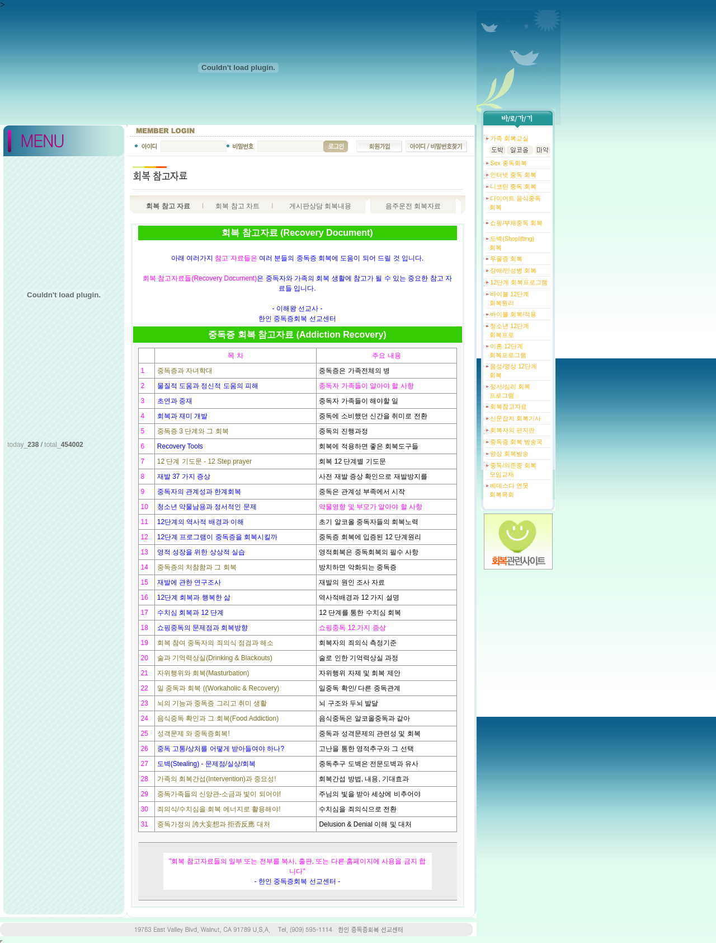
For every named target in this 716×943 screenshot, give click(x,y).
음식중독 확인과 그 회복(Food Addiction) (218, 718)
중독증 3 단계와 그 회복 (193, 431)
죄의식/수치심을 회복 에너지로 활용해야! (219, 809)
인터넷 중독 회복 (512, 174)
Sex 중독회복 (507, 163)
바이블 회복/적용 (512, 314)
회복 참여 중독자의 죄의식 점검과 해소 (215, 643)
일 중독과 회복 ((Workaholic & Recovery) (218, 688)
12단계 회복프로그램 (518, 282)
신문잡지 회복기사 (514, 418)
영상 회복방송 (508, 453)
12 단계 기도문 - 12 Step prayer (204, 461)
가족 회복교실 (508, 138)
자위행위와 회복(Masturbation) (203, 673)
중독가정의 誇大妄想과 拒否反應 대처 (213, 824)
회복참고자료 (507, 406)
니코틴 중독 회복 (512, 186)
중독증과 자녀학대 (185, 371)
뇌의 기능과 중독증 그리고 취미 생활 (212, 703)
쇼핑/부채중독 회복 (515, 223)
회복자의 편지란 (511, 430)
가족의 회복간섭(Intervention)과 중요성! (216, 779)
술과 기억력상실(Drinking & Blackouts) (214, 658)
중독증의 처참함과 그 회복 (197, 567)
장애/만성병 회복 (512, 270)
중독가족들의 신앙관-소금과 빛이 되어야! (219, 794)
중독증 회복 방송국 (515, 441)
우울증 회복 (505, 258)
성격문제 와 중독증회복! (193, 733)
